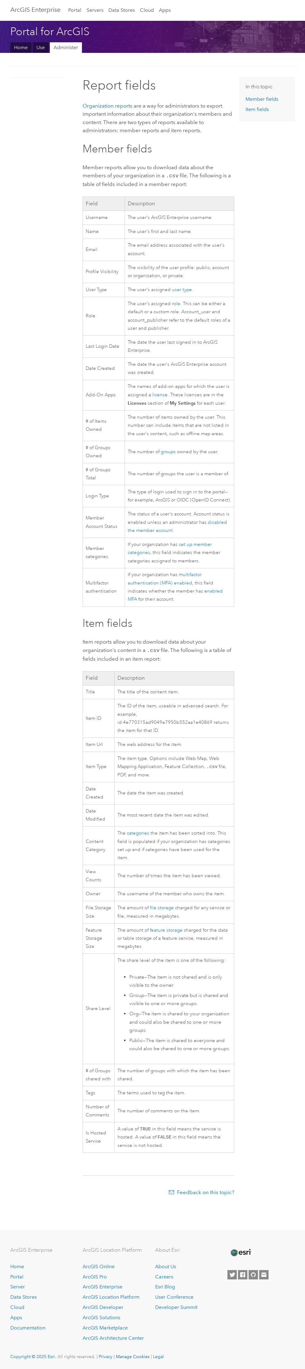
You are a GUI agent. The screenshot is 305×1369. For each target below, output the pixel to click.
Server (17, 1287)
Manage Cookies (133, 1356)
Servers (95, 10)
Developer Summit (176, 1307)
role (176, 303)
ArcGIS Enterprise (35, 9)
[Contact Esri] (264, 1274)
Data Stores (121, 10)
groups (168, 451)
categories (138, 833)
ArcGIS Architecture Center (113, 1338)
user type (182, 289)
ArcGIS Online (99, 1266)
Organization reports (107, 106)
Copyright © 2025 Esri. (33, 1356)
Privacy (105, 1356)
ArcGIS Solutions (101, 1317)
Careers (164, 1277)
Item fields (257, 109)
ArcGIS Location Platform (111, 1297)
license (160, 394)
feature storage (166, 930)
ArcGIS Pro (95, 1277)
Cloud (147, 10)
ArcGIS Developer (103, 1307)
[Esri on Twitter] (232, 1274)
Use (40, 47)
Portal (74, 10)
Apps (165, 10)
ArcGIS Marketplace (105, 1328)
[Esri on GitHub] (253, 1274)
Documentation (27, 1328)
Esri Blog (165, 1287)
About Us (165, 1266)
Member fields (261, 99)
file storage (162, 907)
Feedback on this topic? (205, 1193)
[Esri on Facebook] (242, 1274)
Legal (158, 1356)
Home (21, 47)
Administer (66, 47)
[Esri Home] (240, 1253)
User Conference (174, 1297)
